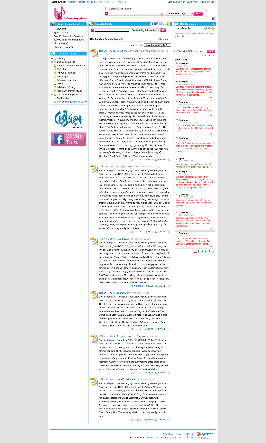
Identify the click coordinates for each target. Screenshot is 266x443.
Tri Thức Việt (162, 437)
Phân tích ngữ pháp (63, 47)
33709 (150, 286)
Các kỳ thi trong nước (68, 94)
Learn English (58, 2)
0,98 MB (162, 232)
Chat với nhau (196, 51)
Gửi (211, 51)
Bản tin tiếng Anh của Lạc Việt (73, 101)
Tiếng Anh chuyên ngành (69, 91)
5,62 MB (162, 286)
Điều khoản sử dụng (173, 434)
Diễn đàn (189, 437)
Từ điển (111, 8)
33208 (150, 372)
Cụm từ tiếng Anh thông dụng (68, 36)
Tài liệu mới (162, 39)
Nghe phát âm (61, 32)
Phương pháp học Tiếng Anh (71, 65)
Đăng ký (205, 2)
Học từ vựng (60, 29)
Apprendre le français (79, 2)
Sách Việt (177, 437)
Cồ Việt (149, 437)
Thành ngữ (62, 76)
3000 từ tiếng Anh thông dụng (69, 39)
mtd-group (138, 159)
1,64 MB (162, 159)
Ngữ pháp (62, 69)
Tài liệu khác (63, 98)
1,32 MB (162, 372)
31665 (150, 329)
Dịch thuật (62, 83)
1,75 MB (162, 329)
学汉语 (107, 2)
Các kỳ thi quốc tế (66, 62)
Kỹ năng (61, 58)
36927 (150, 232)
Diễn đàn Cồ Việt (176, 2)
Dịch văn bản (125, 8)
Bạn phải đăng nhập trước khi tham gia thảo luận (195, 40)
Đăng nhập (192, 2)
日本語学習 (96, 2)
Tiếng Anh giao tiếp (67, 80)
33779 (150, 419)
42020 (150, 159)
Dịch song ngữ (61, 43)
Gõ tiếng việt (183, 28)
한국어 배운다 (119, 2)
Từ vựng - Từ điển (66, 72)
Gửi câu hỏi (181, 51)
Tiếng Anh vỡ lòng (66, 87)
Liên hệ (190, 434)
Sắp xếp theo (137, 45)
